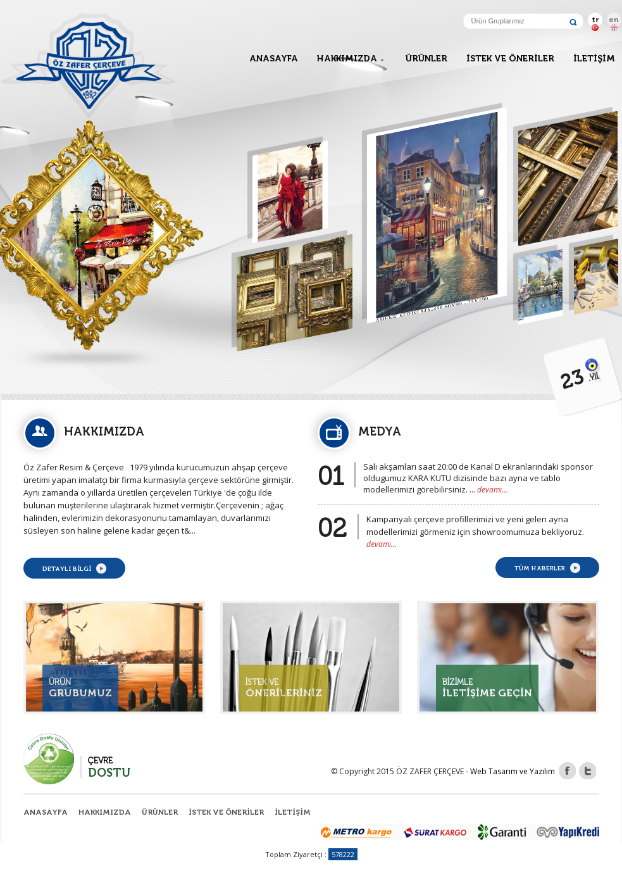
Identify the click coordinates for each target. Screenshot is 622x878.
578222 (343, 854)
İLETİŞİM (594, 58)
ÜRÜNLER (426, 58)
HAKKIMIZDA (347, 58)
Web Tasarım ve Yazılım (512, 771)
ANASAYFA (273, 58)
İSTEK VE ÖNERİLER (510, 58)
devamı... (492, 489)
